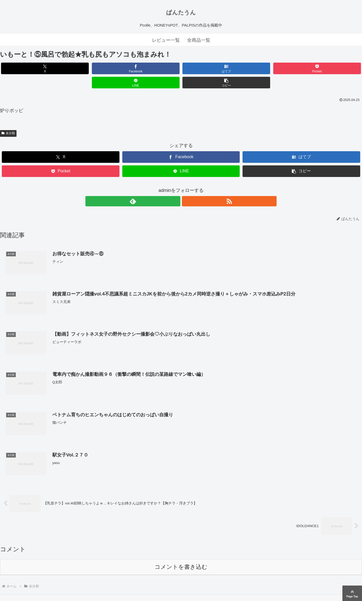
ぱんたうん (181, 12)
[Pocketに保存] (211, 68)
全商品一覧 (198, 40)
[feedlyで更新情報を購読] (175, 187)
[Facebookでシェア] (90, 68)
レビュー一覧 (166, 40)
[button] (333, 68)
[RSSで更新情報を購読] (187, 187)
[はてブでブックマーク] (150, 68)
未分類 (8, 119)
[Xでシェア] (29, 68)
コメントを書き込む (181, 553)
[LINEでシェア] (272, 68)
